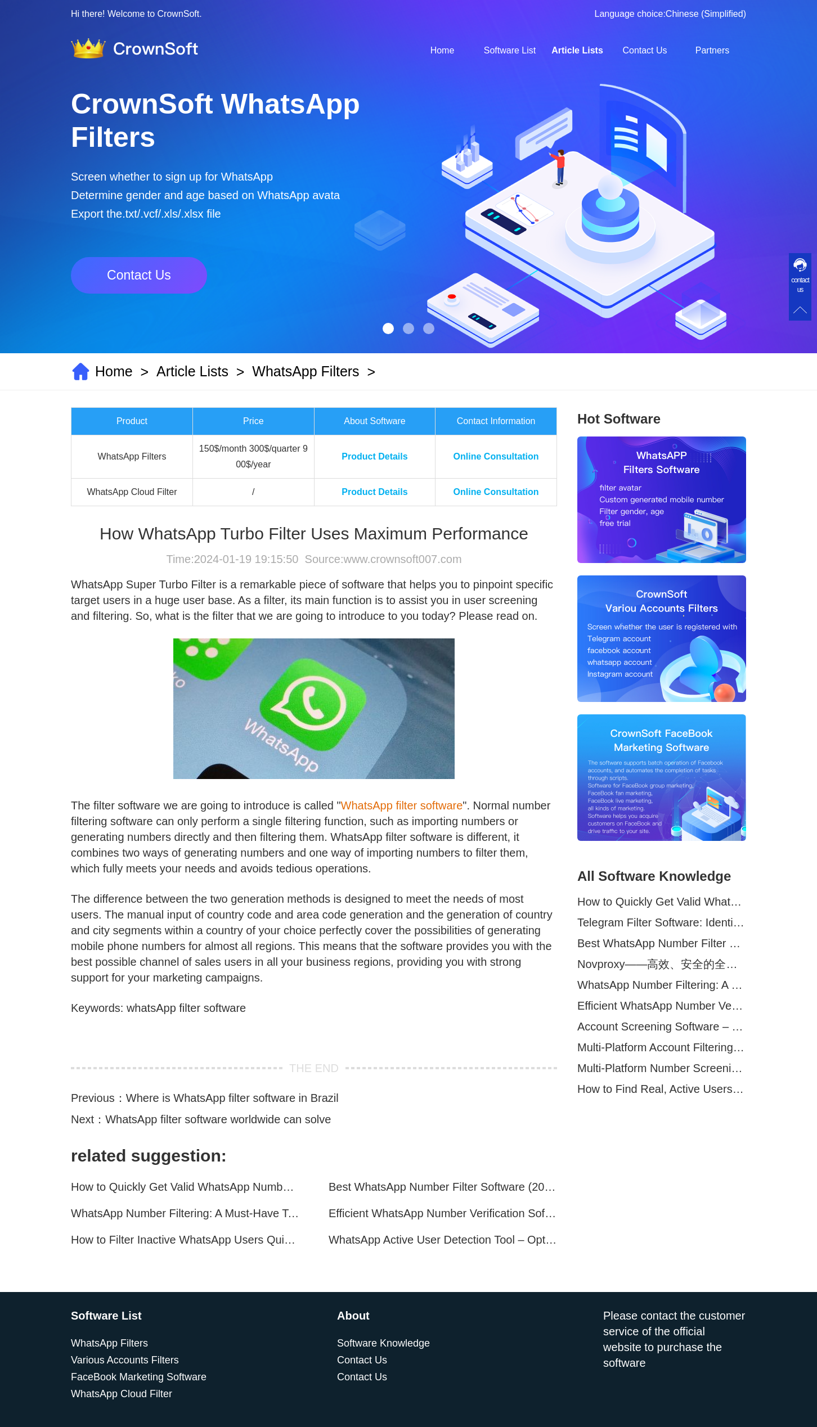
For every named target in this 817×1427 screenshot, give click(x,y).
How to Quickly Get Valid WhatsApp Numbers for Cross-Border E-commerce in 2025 (185, 1187)
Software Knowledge (383, 1343)
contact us (800, 285)
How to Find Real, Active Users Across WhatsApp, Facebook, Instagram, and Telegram (661, 1089)
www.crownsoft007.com (402, 559)
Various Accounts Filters (125, 1360)
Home (442, 50)
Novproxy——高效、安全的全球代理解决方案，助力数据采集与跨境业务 (661, 964)
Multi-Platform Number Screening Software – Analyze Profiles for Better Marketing (661, 1068)
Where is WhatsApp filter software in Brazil (232, 1098)
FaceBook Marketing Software (139, 1377)
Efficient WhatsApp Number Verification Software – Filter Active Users (443, 1213)
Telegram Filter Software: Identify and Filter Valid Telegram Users (661, 922)
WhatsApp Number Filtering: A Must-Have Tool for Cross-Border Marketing (185, 1213)
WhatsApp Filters (305, 371)
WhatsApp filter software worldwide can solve (218, 1119)
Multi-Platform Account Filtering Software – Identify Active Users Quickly (661, 1047)
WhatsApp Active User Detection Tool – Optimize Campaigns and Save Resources (443, 1240)
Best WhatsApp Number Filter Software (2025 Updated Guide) (443, 1187)
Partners (712, 50)
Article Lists (577, 50)
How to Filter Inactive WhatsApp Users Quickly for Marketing (185, 1240)
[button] (388, 328)
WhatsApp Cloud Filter (121, 1393)
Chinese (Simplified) (706, 14)
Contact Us (644, 50)
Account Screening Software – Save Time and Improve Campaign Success (661, 1026)
